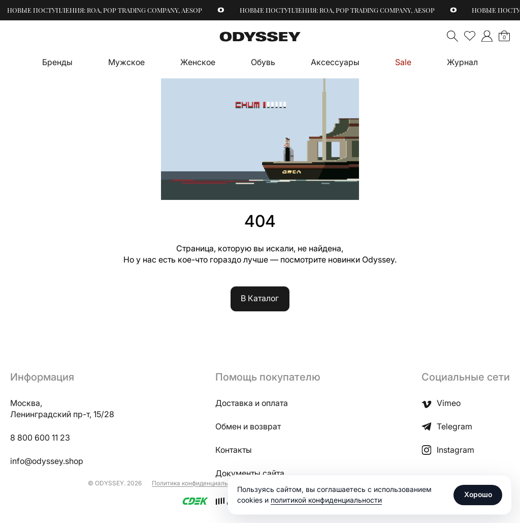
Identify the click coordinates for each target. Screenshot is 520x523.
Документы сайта (249, 473)
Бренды (57, 62)
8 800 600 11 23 (40, 438)
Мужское (126, 62)
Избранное (469, 36)
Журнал (462, 62)
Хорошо (478, 494)
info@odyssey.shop (46, 461)
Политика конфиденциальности (198, 483)
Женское (197, 62)
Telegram (446, 427)
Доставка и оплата (251, 403)
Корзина (504, 37)
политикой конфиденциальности (326, 500)
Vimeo (441, 403)
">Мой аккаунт (487, 36)
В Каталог (260, 298)
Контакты (233, 450)
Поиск (452, 36)
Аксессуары (335, 62)
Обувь (263, 62)
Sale (403, 62)
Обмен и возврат (248, 426)
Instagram (447, 450)
